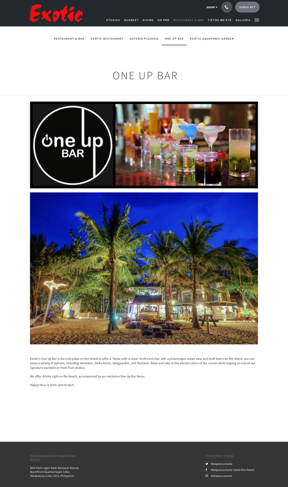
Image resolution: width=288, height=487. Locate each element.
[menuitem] (114, 20)
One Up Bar (174, 38)
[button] (257, 20)
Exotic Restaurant (107, 38)
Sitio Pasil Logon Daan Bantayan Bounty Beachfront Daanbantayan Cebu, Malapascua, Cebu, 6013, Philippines (54, 472)
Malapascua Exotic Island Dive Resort (230, 470)
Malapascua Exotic (219, 464)
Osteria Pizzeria (144, 38)
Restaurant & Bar (69, 38)
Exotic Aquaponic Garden (212, 38)
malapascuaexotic (219, 476)
